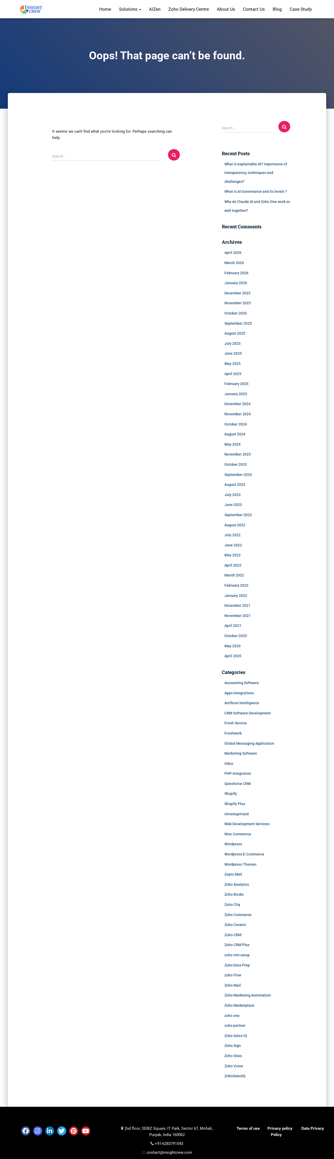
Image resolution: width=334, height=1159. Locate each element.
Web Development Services (247, 824)
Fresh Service (235, 723)
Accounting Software (241, 683)
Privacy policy (280, 1128)
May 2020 (232, 646)
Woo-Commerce (237, 834)
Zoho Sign (232, 1046)
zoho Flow (232, 975)
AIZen (154, 9)
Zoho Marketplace (239, 1005)
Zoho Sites (233, 1056)
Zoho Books (234, 894)
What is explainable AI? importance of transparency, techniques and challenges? (255, 173)
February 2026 (236, 273)
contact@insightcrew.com (169, 1152)
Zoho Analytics (236, 884)
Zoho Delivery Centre (188, 9)
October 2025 (235, 313)
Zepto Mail (233, 874)
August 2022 (234, 525)
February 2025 (236, 384)
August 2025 (234, 333)
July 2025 (232, 343)
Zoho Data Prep (237, 965)
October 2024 (235, 424)
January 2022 (235, 595)
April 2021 (232, 626)
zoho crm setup (237, 955)
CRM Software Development (247, 713)
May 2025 (232, 364)
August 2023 (234, 484)
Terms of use (248, 1128)
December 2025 (237, 293)
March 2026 (234, 263)
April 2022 (232, 565)
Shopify (230, 793)
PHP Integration (237, 773)
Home (105, 9)
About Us (226, 9)
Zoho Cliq (232, 904)
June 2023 (233, 505)
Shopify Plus (234, 804)
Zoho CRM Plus (236, 945)
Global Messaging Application (249, 743)
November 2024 (237, 414)
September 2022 (238, 515)
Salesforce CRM (237, 784)
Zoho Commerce (238, 915)
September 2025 (238, 323)
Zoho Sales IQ (235, 1036)
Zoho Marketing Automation (247, 995)
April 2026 (232, 253)
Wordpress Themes (240, 864)
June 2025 (233, 353)
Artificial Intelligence (241, 703)
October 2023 (235, 464)
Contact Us (254, 9)
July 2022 (232, 535)
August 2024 (234, 434)
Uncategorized (236, 814)
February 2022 (236, 585)
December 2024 (237, 404)
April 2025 (232, 374)
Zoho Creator (235, 925)
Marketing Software (240, 753)
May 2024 (232, 444)
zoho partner (235, 1025)
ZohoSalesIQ (235, 1076)
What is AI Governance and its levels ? (255, 191)
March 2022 (234, 575)
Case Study (301, 9)
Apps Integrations (239, 693)
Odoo (228, 763)
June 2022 (233, 545)
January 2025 (235, 394)
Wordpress (233, 844)
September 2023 (238, 475)
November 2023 (237, 454)
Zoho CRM (232, 935)
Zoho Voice (233, 1066)
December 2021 (237, 605)
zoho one (232, 1016)
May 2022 (232, 555)
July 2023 (232, 495)
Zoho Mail (232, 985)
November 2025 (237, 303)
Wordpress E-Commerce (244, 854)
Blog (277, 9)
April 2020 (232, 656)
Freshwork (233, 733)
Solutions (130, 9)
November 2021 (237, 616)
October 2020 (235, 636)
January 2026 (235, 283)
